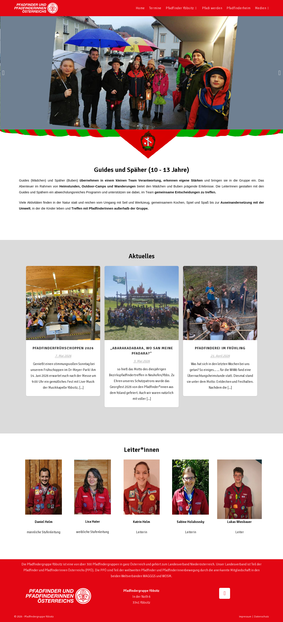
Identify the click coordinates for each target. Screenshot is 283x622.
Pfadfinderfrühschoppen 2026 (63, 348)
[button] (3, 73)
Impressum (245, 616)
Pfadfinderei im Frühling (220, 348)
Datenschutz (261, 616)
